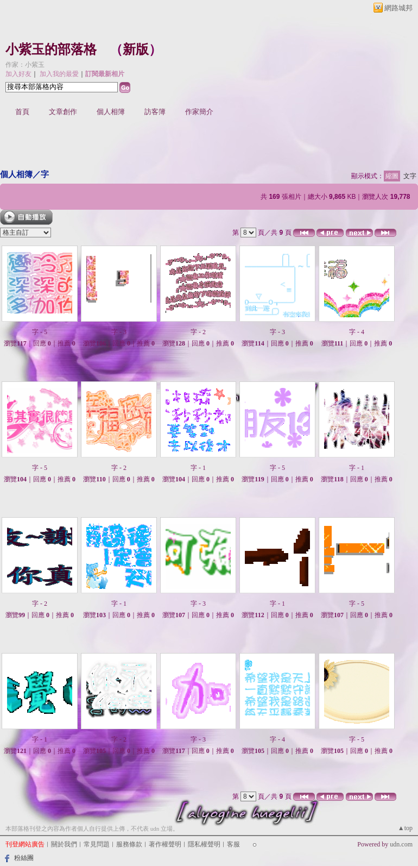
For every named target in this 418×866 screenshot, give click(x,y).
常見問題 (97, 844)
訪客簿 (155, 112)
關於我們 (64, 844)
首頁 (22, 112)
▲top (405, 828)
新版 (136, 49)
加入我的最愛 (59, 74)
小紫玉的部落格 (51, 49)
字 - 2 (198, 332)
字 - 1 (198, 468)
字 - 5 (39, 332)
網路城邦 (398, 8)
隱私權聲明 (204, 844)
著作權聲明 (165, 844)
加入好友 (18, 74)
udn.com (401, 844)
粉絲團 (24, 858)
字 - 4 (356, 332)
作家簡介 (199, 112)
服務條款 (129, 844)
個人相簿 (111, 112)
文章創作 (63, 112)
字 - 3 (118, 332)
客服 (233, 844)
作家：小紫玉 (25, 64)
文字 (409, 176)
